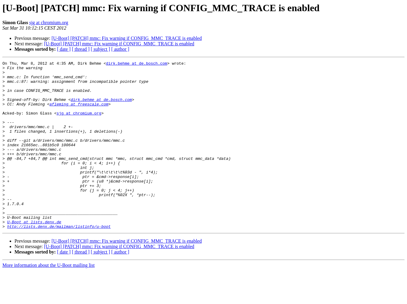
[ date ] (64, 49)
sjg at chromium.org (48, 22)
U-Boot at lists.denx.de (34, 254)
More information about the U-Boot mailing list (48, 298)
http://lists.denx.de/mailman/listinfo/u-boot (59, 260)
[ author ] (120, 49)
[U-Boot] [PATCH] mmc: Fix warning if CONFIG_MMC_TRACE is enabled (127, 38)
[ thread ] (81, 49)
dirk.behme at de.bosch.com (136, 64)
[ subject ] (100, 49)
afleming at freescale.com (78, 113)
